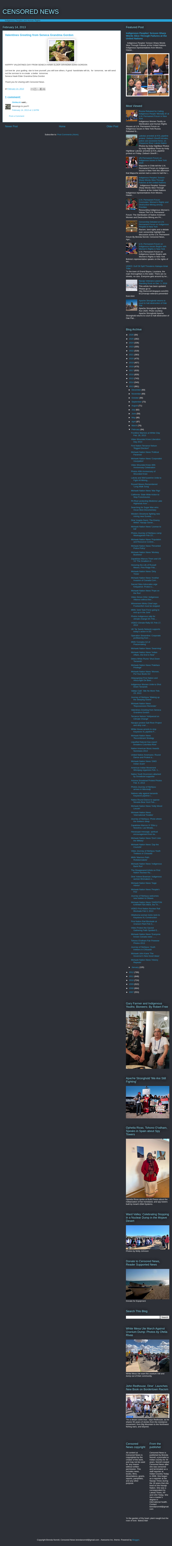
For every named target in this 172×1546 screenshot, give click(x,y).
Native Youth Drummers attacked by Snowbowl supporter (146, 775)
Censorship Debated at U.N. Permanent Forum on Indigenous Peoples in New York (154, 224)
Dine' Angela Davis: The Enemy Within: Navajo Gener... (145, 521)
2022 (131, 351)
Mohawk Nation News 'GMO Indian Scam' (144, 762)
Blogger (135, 1540)
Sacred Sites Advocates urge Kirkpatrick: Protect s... (144, 585)
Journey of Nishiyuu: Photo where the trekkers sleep (146, 820)
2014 (131, 382)
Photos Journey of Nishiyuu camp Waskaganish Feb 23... (146, 534)
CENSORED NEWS (31, 11)
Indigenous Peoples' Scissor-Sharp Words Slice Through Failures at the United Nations (146, 36)
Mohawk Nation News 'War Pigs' (145, 490)
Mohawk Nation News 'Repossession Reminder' (143, 704)
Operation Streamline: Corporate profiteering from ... (146, 636)
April (134, 421)
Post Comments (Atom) (67, 134)
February (136, 429)
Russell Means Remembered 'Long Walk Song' (144, 485)
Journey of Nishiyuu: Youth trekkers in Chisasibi (143, 948)
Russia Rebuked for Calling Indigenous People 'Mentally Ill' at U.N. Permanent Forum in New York (154, 115)
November (137, 394)
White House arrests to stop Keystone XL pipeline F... (143, 730)
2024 (131, 343)
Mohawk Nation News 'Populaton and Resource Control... (146, 540)
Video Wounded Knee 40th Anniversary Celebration (143, 466)
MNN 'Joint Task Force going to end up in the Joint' (145, 611)
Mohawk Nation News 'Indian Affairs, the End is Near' (144, 653)
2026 (131, 335)
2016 (131, 374)
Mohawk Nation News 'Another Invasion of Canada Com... (145, 579)
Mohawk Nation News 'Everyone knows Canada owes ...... (145, 935)
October (135, 398)
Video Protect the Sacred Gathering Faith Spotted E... (145, 929)
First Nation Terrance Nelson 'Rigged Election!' (144, 447)
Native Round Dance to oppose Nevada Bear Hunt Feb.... (145, 801)
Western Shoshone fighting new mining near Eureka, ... (145, 515)
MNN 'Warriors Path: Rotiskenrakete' (140, 858)
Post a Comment (16, 116)
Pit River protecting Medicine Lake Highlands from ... (146, 502)
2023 (131, 346)
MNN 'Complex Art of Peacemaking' (140, 643)
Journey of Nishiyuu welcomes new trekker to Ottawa (145, 897)
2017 (131, 370)
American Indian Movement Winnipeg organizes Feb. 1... (145, 769)
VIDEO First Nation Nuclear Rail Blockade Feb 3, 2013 (145, 909)
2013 (131, 386)
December (137, 390)
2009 (131, 984)
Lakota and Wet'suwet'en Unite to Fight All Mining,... (146, 479)
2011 (131, 976)
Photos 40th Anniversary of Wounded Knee (143, 472)
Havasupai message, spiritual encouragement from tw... (144, 833)
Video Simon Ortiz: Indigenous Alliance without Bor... (144, 598)
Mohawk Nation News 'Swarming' (146, 648)
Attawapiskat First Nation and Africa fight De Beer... (144, 679)
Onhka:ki (16, 102)
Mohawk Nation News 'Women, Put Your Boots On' (145, 672)
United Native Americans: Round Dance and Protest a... (146, 756)
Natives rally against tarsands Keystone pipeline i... (144, 794)
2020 (131, 358)
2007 (131, 992)
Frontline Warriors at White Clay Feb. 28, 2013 (145, 434)
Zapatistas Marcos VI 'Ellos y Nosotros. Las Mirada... (144, 826)
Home (62, 126)
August (135, 405)
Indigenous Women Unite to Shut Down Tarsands (146, 685)
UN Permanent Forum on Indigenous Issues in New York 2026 (153, 160)
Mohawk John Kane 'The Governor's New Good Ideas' (145, 954)
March (135, 425)
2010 (131, 980)
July (134, 410)
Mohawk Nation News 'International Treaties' (142, 813)
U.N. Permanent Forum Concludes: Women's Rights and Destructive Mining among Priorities (153, 203)
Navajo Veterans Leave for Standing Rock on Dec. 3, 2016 (153, 282)
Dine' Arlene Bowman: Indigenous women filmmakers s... (146, 877)
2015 (131, 378)
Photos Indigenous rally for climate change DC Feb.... (144, 617)
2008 (131, 988)
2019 (131, 362)
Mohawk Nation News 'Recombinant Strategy (142, 736)
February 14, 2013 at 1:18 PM (25, 110)
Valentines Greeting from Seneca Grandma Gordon (146, 711)
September (137, 402)
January (135, 967)
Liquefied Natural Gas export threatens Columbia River (144, 743)
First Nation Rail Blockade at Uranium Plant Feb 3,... (144, 922)
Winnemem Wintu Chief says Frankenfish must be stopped (145, 604)
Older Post (112, 126)
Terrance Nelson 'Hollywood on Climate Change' (145, 717)
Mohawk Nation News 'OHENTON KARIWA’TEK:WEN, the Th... (146, 903)
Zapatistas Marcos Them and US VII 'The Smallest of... (146, 560)
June (134, 413)
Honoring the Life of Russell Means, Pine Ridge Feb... (143, 566)
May (134, 417)
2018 (131, 366)
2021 (131, 354)
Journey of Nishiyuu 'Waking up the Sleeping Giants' (145, 698)
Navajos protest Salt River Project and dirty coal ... (146, 724)
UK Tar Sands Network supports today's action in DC (145, 630)
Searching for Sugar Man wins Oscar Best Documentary (144, 508)
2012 (131, 972)
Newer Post (11, 126)
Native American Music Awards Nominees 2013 (145, 749)
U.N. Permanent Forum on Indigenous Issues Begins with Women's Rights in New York (152, 246)
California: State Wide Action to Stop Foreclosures (145, 495)
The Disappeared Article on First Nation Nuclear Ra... (145, 871)
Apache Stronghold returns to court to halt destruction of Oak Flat (153, 303)
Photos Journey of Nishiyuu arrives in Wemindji (143, 788)
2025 (131, 339)
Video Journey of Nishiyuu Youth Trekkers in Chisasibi (145, 852)
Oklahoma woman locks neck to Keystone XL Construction (145, 916)
